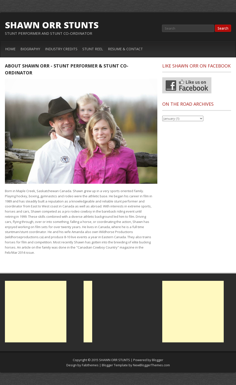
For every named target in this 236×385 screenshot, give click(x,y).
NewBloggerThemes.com (151, 365)
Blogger (157, 360)
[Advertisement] (35, 311)
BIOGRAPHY (30, 49)
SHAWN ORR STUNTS (52, 25)
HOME (10, 49)
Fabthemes (90, 365)
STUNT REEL (92, 49)
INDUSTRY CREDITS (61, 49)
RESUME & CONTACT (125, 49)
